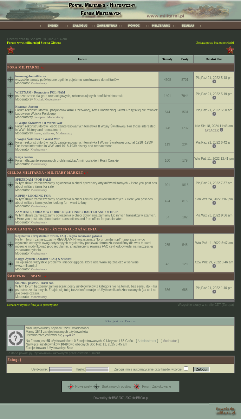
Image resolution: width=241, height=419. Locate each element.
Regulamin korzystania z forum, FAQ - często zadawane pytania (58, 236)
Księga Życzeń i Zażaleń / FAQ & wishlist (43, 259)
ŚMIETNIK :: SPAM (24, 276)
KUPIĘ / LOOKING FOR (33, 195)
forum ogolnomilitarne (30, 76)
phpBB (111, 398)
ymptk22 (69, 335)
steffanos (48, 133)
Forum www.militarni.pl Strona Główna (34, 42)
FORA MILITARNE (23, 67)
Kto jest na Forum (120, 321)
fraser (37, 133)
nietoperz (39, 117)
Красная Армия (26, 106)
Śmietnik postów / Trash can (34, 283)
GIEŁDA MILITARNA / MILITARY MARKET (45, 172)
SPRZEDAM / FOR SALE (33, 179)
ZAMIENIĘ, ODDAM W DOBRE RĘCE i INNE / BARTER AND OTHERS (67, 212)
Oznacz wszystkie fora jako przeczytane (32, 304)
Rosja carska (24, 157)
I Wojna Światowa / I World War (37, 139)
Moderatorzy (38, 83)
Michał (38, 99)
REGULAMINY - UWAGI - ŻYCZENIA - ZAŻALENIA (52, 229)
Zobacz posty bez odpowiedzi (215, 42)
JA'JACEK (212, 130)
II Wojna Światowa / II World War (38, 123)
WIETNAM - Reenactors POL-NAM (40, 92)
